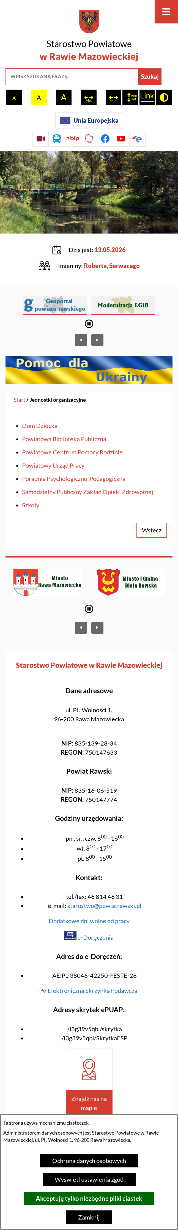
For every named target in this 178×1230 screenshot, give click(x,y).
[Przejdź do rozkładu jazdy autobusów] (57, 139)
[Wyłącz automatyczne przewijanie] (89, 323)
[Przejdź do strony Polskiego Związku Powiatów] (89, 139)
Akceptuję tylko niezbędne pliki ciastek (89, 1198)
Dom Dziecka (39, 425)
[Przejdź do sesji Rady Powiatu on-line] (40, 139)
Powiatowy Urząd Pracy (53, 465)
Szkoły (30, 505)
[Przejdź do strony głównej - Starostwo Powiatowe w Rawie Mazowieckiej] (89, 36)
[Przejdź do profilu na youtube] (121, 139)
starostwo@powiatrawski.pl (104, 905)
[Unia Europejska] (89, 120)
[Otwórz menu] (166, 11)
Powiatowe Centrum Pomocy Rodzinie (72, 452)
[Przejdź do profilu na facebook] (105, 139)
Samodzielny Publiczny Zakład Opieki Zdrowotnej (87, 491)
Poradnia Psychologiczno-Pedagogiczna (73, 478)
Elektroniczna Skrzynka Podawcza (89, 990)
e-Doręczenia (89, 937)
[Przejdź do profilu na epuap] (137, 139)
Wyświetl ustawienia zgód (89, 1179)
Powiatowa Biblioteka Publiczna (64, 439)
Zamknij (89, 1217)
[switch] (89, 97)
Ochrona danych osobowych (89, 1160)
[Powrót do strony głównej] (19, 400)
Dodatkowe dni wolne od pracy (89, 920)
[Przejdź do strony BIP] (73, 139)
